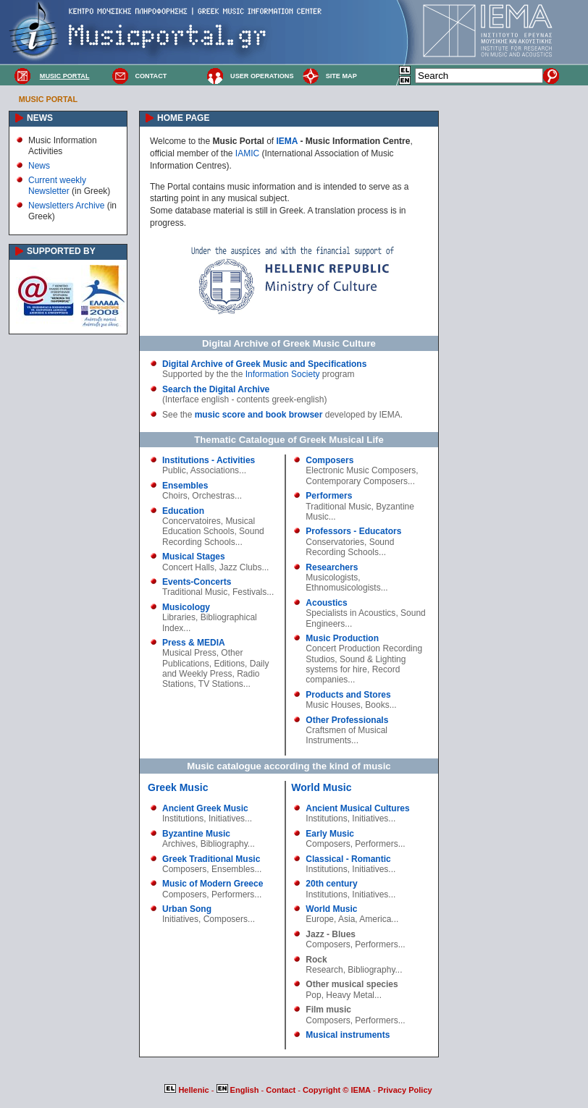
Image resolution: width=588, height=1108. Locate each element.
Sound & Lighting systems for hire (356, 664)
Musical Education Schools (208, 526)
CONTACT (151, 76)
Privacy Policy (405, 1090)
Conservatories (335, 542)
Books (377, 705)
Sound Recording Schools (213, 536)
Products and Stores (348, 695)
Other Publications (202, 658)
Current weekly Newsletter (57, 185)
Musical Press (189, 653)
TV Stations (220, 684)
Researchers (332, 567)
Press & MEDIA (193, 643)
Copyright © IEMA (337, 1090)
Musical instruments (348, 1035)
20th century (331, 884)
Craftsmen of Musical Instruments (346, 735)
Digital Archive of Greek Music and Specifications (264, 364)
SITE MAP (341, 76)
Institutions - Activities (208, 460)
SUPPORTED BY (61, 251)
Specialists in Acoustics (350, 613)
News (39, 166)
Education (183, 511)
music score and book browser (259, 415)
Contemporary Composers (357, 481)
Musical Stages (193, 556)
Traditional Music (194, 592)
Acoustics (326, 603)
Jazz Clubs (240, 567)
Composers (329, 460)
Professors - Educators (353, 531)
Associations (214, 470)
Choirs (175, 496)
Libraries (179, 617)
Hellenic (187, 1090)
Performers (329, 496)
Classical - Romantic (348, 859)
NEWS (40, 118)
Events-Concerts (196, 582)
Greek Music (178, 787)
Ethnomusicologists (343, 588)
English (239, 1090)
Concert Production (343, 648)
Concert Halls (188, 567)
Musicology (186, 607)
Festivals (249, 592)
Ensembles (185, 486)
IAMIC (247, 153)
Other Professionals (347, 720)
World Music (321, 787)
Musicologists (332, 577)
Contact (282, 1090)
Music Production (342, 638)
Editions (229, 664)
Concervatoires (191, 521)
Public (174, 470)
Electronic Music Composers (361, 470)
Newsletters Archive (66, 205)
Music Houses (333, 705)
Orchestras (213, 496)
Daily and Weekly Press (215, 669)
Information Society (282, 374)
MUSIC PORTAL (65, 76)
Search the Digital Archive (215, 389)
